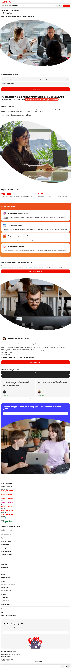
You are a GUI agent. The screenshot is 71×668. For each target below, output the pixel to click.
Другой (59, 5)
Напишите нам (36, 632)
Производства (6, 604)
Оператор (4, 567)
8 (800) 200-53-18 (7, 502)
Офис (3, 571)
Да (66, 5)
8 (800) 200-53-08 (7, 494)
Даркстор (4, 597)
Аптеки (3, 558)
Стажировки (5, 578)
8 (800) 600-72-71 (6, 518)
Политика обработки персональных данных (9, 652)
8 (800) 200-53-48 (7, 498)
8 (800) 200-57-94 (7, 514)
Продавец (4, 538)
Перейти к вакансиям (35, 413)
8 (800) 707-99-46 (7, 510)
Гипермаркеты (6, 551)
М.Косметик (5, 544)
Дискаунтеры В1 (7, 554)
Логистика (5, 601)
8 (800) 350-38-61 (7, 522)
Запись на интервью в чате (10, 527)
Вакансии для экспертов (35, 271)
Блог (3, 612)
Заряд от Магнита (7, 548)
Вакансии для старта (35, 362)
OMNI (3, 574)
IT (3, 581)
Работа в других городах (6, 656)
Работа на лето (7, 530)
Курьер (3, 594)
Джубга (8, 13)
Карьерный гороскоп (8, 615)
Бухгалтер (4, 564)
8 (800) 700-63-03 (7, 491)
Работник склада (7, 591)
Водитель (4, 587)
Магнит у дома (6, 541)
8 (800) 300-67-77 (7, 506)
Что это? (62, 666)
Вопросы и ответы (7, 609)
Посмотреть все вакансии (35, 89)
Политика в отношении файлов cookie (8, 651)
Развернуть (6, 395)
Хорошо (68, 666)
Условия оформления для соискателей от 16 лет (10, 654)
